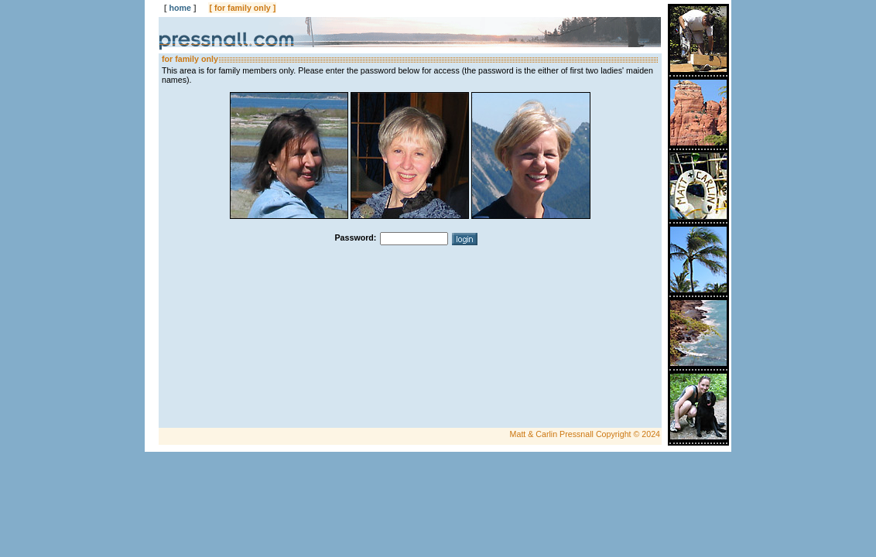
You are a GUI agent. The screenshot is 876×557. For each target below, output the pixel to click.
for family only (242, 7)
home (180, 7)
